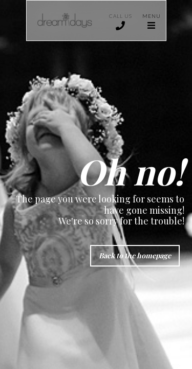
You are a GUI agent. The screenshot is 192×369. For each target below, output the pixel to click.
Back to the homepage (135, 255)
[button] (151, 20)
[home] (65, 20)
